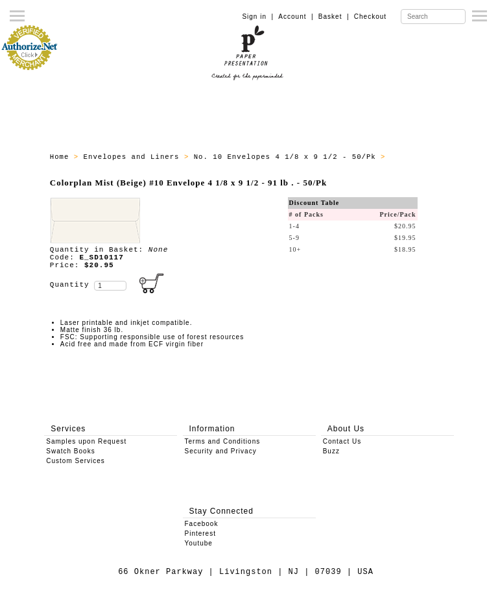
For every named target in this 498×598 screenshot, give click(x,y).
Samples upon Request (86, 441)
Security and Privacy (221, 451)
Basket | (334, 16)
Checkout (370, 16)
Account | (295, 16)
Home (62, 157)
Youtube (199, 543)
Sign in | (258, 16)
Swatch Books (70, 451)
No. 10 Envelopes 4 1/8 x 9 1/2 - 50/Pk (287, 157)
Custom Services (75, 460)
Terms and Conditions (223, 441)
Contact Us (342, 441)
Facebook (202, 523)
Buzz (331, 451)
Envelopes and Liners (134, 157)
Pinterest (200, 533)
